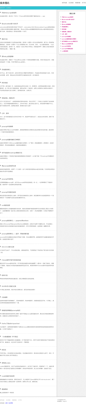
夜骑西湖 (5, 389)
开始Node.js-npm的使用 (9, 12)
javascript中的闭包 (7, 179)
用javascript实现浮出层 (9, 166)
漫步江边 (5, 39)
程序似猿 (64, 2)
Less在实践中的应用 (8, 376)
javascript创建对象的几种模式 (11, 139)
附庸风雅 (77, 2)
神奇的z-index (6, 363)
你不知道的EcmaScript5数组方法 (12, 153)
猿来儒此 (4, 3)
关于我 (84, 2)
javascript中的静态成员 (9, 192)
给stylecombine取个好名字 (10, 23)
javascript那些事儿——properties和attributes (15, 220)
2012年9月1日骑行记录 (9, 286)
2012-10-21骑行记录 (8, 247)
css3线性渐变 (6, 205)
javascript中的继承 (7, 126)
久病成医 (5, 297)
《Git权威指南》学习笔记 (10, 336)
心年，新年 (5, 113)
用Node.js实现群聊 (7, 56)
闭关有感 (5, 83)
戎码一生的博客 (9, 403)
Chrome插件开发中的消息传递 (11, 260)
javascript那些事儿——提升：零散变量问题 (15, 233)
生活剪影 (71, 2)
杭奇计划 (5, 275)
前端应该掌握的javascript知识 (11, 310)
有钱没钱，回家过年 (8, 98)
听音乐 (4, 350)
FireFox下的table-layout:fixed (10, 323)
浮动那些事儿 (6, 69)
